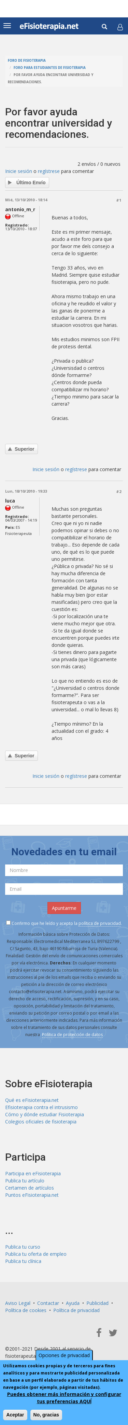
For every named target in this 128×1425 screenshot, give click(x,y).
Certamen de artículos (29, 1187)
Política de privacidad (76, 1310)
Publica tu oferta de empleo (36, 1254)
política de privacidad (100, 923)
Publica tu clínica (23, 1261)
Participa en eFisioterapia (33, 1173)
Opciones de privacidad (64, 1355)
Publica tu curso (22, 1247)
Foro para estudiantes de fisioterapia (50, 68)
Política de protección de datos (72, 1034)
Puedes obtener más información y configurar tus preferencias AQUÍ (64, 1398)
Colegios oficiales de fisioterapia (40, 1121)
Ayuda (73, 1303)
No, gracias (46, 1414)
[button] (120, 27)
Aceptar (15, 1414)
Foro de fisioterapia (27, 60)
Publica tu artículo (24, 1180)
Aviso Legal (17, 1303)
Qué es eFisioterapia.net (32, 1100)
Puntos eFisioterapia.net (32, 1195)
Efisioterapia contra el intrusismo (41, 1107)
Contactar (48, 1303)
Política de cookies (25, 1310)
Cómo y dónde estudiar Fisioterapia (44, 1114)
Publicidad (97, 1303)
